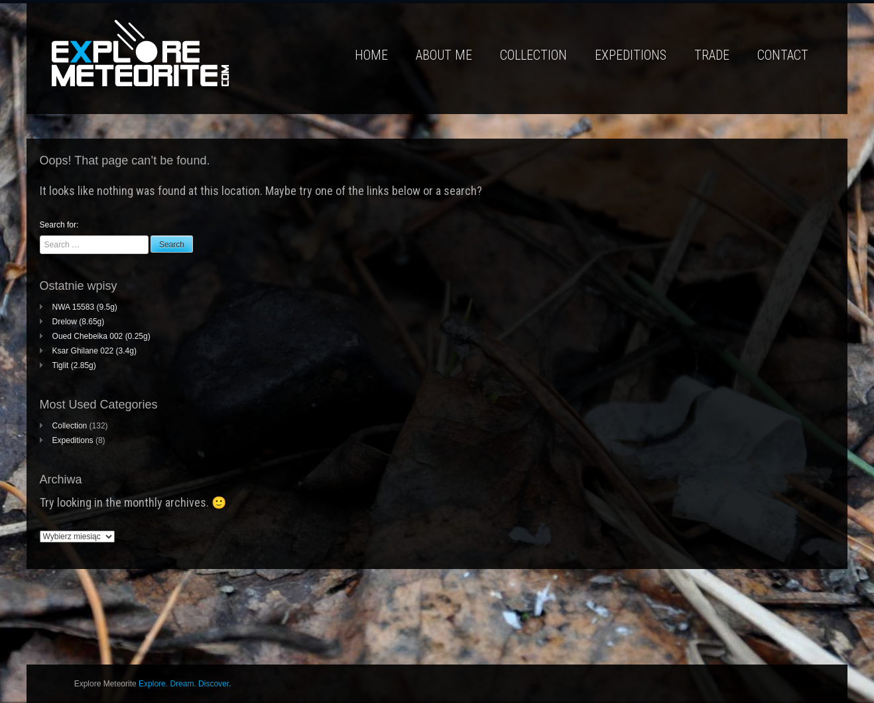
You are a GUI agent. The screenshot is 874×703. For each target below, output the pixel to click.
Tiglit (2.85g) (74, 365)
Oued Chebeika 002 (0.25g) (101, 336)
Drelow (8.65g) (78, 321)
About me (444, 55)
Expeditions (630, 55)
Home (371, 55)
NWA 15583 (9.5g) (84, 307)
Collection (533, 55)
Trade (711, 55)
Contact (782, 55)
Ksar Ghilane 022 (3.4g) (94, 350)
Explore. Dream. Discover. (185, 683)
